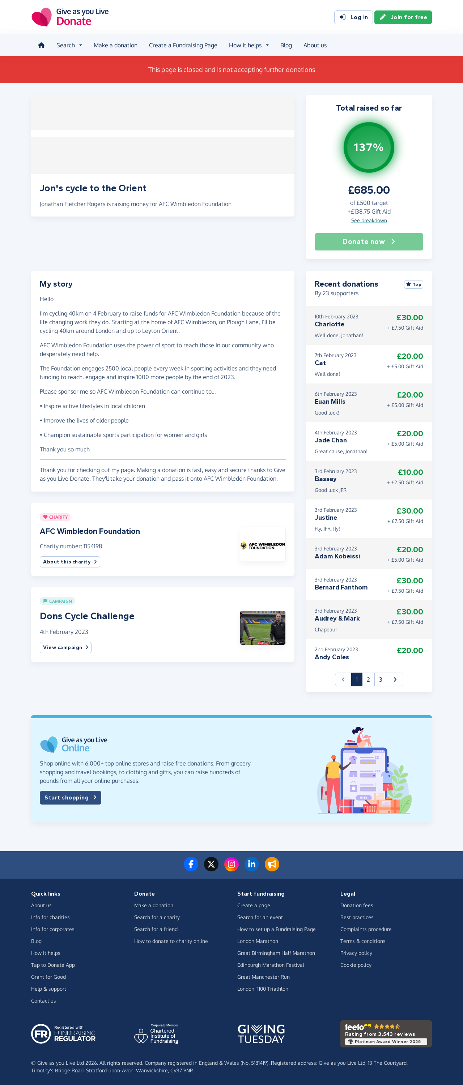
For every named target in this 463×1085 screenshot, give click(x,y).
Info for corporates (53, 928)
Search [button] (65, 44)
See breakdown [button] (369, 219)
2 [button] (368, 678)
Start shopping (70, 796)
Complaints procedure (366, 928)
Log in (353, 17)
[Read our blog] (272, 867)
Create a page (253, 904)
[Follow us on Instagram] (231, 867)
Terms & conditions (363, 940)
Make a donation (115, 44)
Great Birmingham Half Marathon (276, 952)
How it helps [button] (244, 44)
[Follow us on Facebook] (191, 867)
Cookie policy (355, 964)
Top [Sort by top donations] (414, 283)
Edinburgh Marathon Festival (270, 964)
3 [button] (380, 678)
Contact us (43, 1000)
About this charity (70, 561)
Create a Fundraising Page (182, 44)
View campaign (65, 647)
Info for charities (50, 916)
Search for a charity (157, 916)
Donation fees (356, 904)
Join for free (403, 17)
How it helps (45, 952)
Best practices (357, 916)
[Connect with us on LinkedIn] (252, 867)
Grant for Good (48, 976)
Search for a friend (156, 928)
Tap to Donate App (53, 964)
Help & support (48, 988)
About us (314, 44)
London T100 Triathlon (262, 988)
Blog (285, 44)
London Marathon (257, 940)
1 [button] (359, 678)
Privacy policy (356, 952)
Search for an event (260, 916)
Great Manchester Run (263, 976)
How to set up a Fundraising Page (276, 928)
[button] (263, 542)
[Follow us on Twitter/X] (211, 867)
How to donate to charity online (171, 940)
